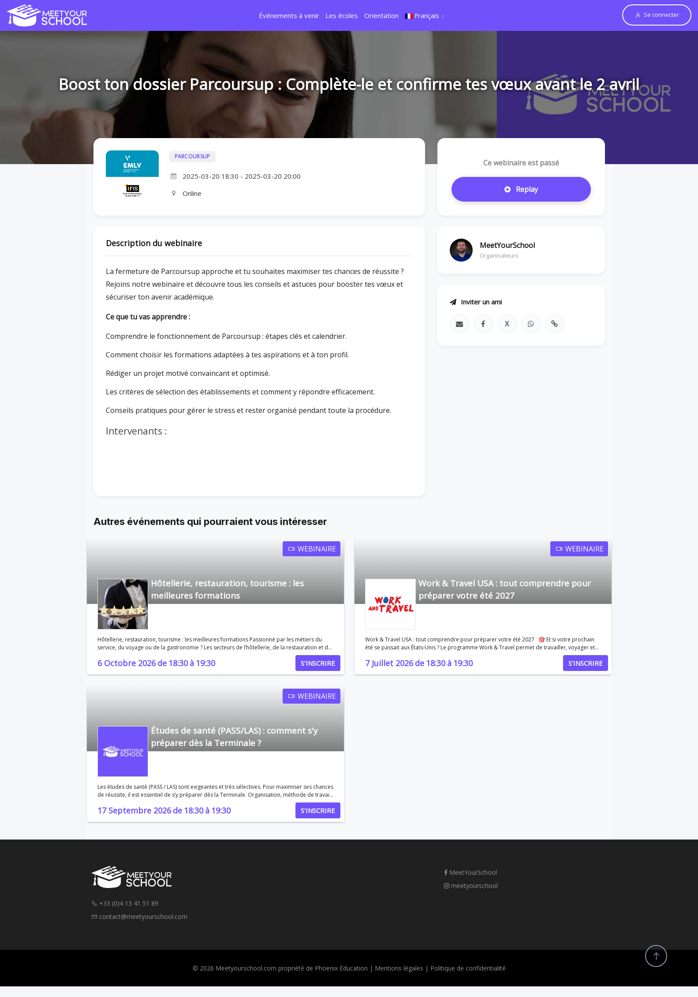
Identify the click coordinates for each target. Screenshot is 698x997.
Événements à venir (289, 15)
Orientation (381, 15)
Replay (521, 189)
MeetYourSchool (470, 872)
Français (422, 15)
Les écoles (341, 15)
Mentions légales (399, 968)
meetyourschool (471, 885)
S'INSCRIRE (318, 663)
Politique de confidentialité (468, 968)
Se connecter (657, 15)
